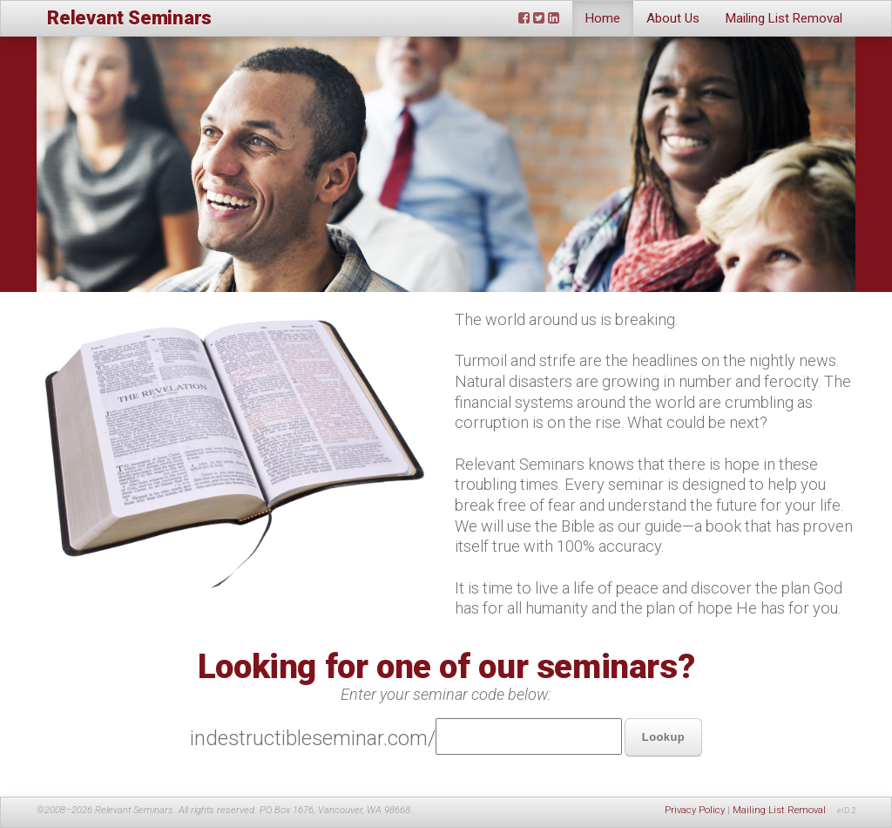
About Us (672, 18)
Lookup (663, 736)
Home (602, 18)
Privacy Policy (695, 810)
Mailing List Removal (784, 18)
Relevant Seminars (129, 18)
